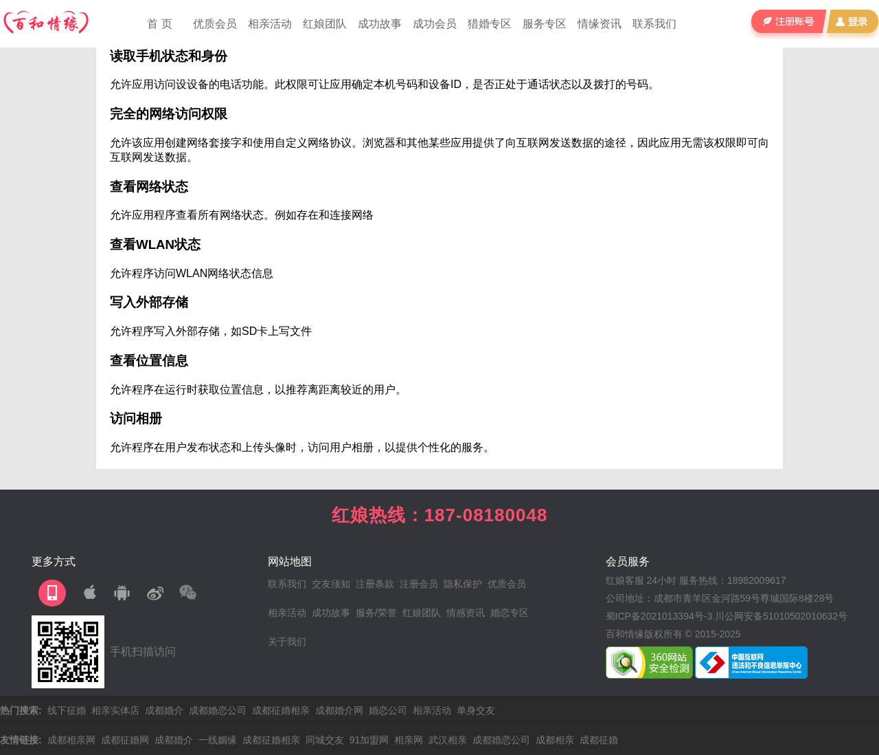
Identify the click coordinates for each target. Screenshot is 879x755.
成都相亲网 (71, 739)
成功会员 (435, 24)
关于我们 (287, 641)
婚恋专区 (509, 612)
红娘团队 (325, 24)
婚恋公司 (388, 710)
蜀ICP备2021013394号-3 (659, 616)
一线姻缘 (217, 739)
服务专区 (545, 24)
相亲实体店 (115, 710)
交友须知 (331, 583)
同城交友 (325, 739)
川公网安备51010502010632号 (781, 616)
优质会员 (215, 24)
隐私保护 (463, 583)
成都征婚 (599, 739)
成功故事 (380, 24)
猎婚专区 (490, 24)
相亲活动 (270, 24)
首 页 (159, 24)
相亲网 (408, 739)
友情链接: (21, 739)
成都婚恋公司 (218, 710)
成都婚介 (164, 710)
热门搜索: (21, 710)
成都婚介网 (339, 710)
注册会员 (419, 583)
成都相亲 (555, 739)
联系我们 (654, 24)
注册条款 (375, 583)
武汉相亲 (448, 739)
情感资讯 (465, 612)
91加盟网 (369, 739)
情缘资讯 (599, 24)
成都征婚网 (125, 739)
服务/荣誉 (376, 612)
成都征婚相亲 (281, 710)
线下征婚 (66, 710)
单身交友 (476, 710)
